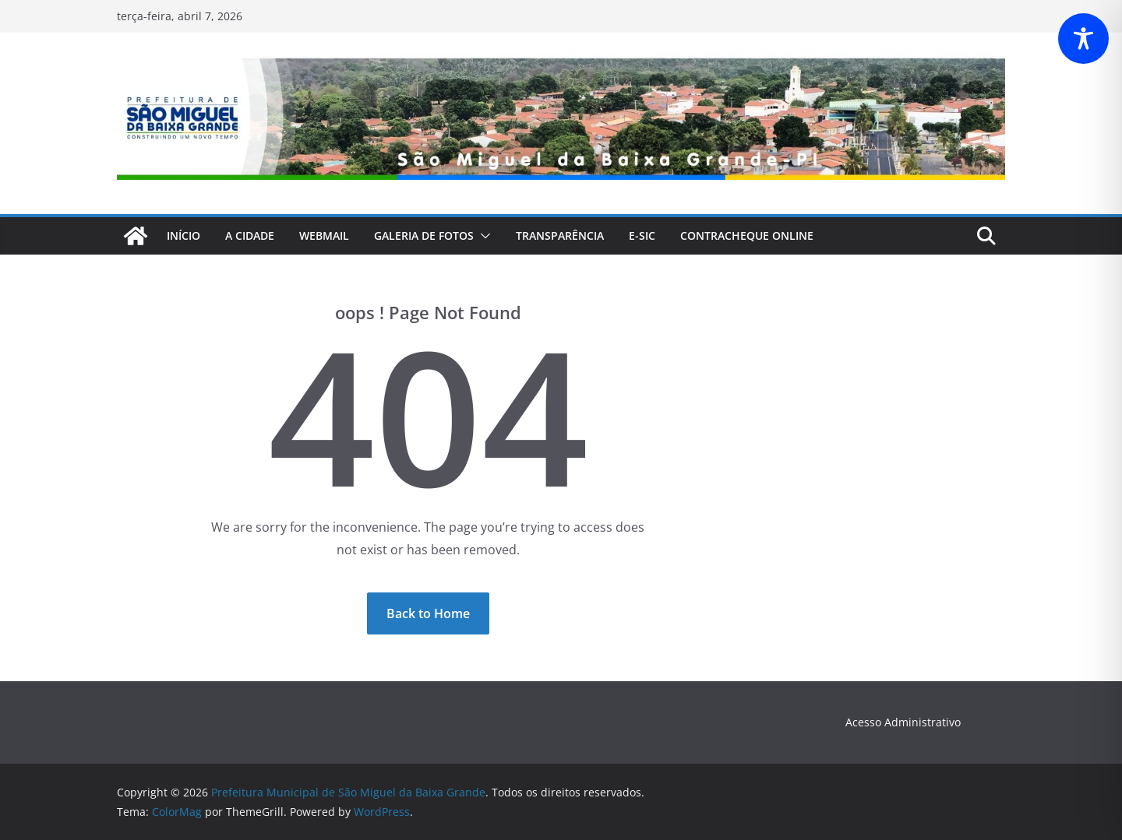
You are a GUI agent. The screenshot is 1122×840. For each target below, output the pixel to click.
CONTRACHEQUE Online (746, 235)
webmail (324, 235)
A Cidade (249, 235)
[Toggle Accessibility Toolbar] (1083, 38)
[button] (482, 236)
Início (183, 235)
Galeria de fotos (424, 235)
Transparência (560, 235)
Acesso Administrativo (903, 722)
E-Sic (642, 235)
